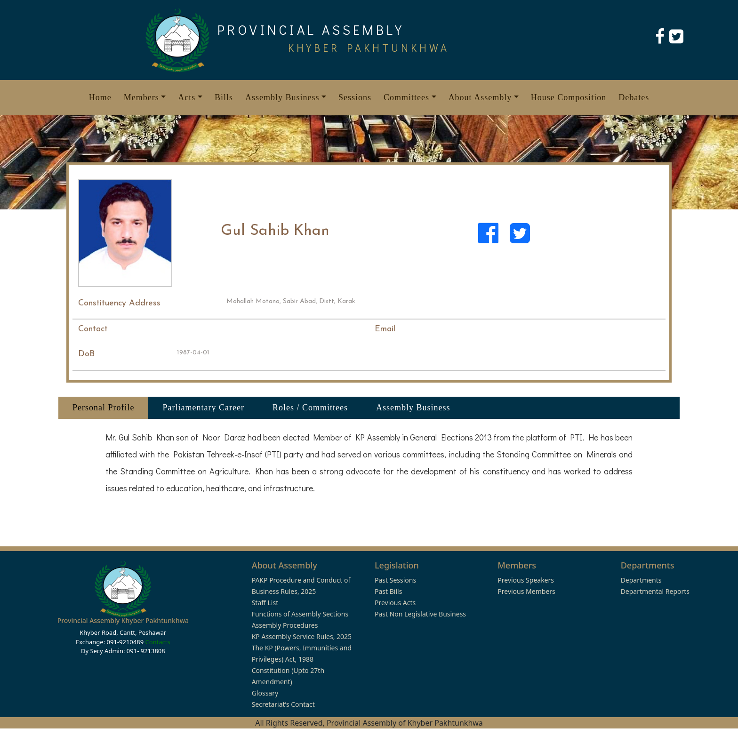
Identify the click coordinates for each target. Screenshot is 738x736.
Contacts (157, 642)
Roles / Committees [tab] (310, 407)
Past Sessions (395, 580)
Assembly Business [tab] (413, 407)
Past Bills (388, 591)
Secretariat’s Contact (283, 704)
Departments (641, 580)
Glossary (265, 692)
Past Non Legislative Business (420, 613)
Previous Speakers (525, 580)
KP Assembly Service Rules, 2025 (302, 636)
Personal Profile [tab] (103, 407)
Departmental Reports (655, 591)
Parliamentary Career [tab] (203, 407)
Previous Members (526, 591)
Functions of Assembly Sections (300, 613)
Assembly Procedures (285, 625)
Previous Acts (395, 602)
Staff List (265, 602)
